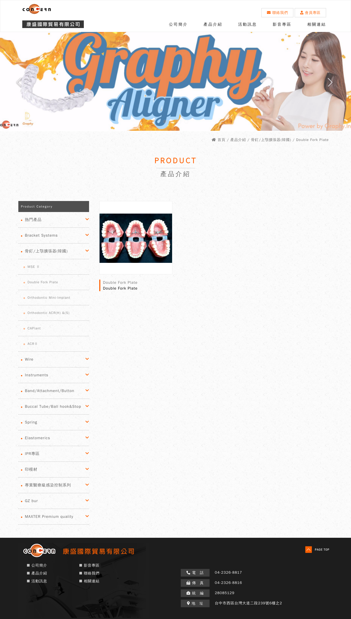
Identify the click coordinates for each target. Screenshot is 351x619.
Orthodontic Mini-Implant (49, 297)
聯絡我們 (277, 12)
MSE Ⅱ (34, 266)
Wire (29, 359)
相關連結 (316, 24)
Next (336, 84)
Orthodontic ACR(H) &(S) (49, 313)
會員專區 (310, 12)
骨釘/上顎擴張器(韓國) (46, 251)
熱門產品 (33, 219)
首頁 (222, 140)
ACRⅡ (33, 343)
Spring (31, 422)
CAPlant (34, 328)
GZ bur (31, 500)
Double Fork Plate (43, 282)
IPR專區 (32, 453)
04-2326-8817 (228, 572)
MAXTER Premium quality (49, 516)
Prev (14, 84)
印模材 (31, 469)
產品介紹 (213, 24)
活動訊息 (247, 24)
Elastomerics (37, 438)
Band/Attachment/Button (49, 390)
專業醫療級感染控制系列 (48, 485)
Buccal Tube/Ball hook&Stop (53, 406)
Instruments (36, 375)
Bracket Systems (41, 235)
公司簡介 (178, 24)
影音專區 (282, 24)
